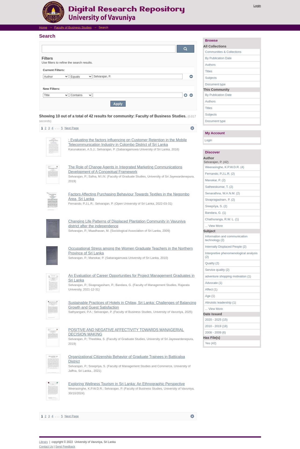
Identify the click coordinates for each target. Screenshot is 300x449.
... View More (214, 226)
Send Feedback (65, 446)
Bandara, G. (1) (215, 212)
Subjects (211, 78)
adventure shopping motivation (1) (228, 276)
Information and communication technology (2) (226, 238)
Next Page (71, 128)
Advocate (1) (213, 283)
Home (43, 27)
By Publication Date (218, 58)
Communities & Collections (223, 52)
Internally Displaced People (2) (226, 246)
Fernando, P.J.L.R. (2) (220, 173)
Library (43, 442)
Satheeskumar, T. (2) (219, 186)
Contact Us (46, 446)
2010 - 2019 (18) (216, 326)
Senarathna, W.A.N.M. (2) (222, 193)
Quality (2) (212, 263)
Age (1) (210, 296)
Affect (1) (211, 289)
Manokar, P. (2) (215, 180)
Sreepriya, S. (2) (216, 206)
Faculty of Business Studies (73, 27)
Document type (215, 84)
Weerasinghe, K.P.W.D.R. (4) (224, 167)
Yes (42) (210, 343)
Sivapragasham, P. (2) (220, 199)
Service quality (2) (217, 270)
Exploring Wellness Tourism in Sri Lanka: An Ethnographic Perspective (126, 384)
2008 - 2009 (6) (215, 332)
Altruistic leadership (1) (220, 302)
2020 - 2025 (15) (216, 319)
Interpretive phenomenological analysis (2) (231, 255)
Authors (210, 64)
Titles (208, 71)
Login (257, 5)
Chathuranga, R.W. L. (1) (222, 219)
